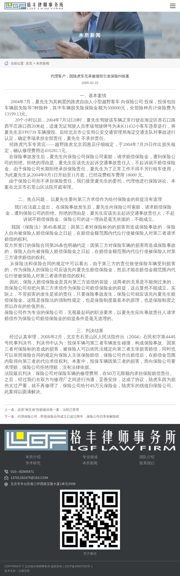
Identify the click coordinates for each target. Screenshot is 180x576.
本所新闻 (90, 463)
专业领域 (90, 457)
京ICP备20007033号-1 (78, 566)
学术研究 (33, 463)
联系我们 (146, 463)
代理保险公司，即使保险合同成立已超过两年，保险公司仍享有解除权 (68, 416)
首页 (29, 63)
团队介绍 (146, 457)
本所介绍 (33, 457)
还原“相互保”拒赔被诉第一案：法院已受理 (48, 410)
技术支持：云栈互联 (17, 570)
